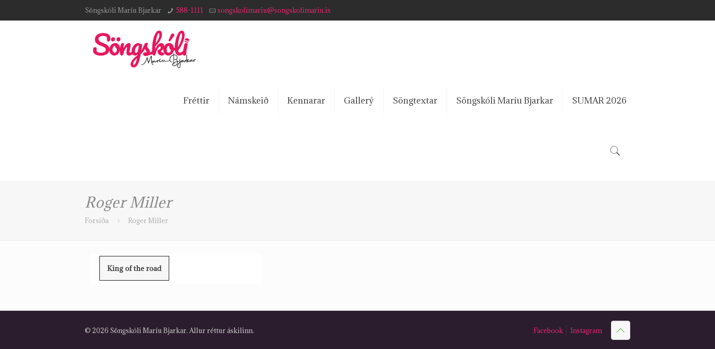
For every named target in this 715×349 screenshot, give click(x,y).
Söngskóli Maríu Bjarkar (504, 100)
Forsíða (97, 220)
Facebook (548, 330)
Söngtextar (415, 100)
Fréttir (196, 100)
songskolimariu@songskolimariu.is (274, 10)
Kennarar (306, 100)
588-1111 (189, 10)
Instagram (586, 330)
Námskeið (248, 100)
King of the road (134, 268)
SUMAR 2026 (599, 100)
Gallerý (359, 100)
